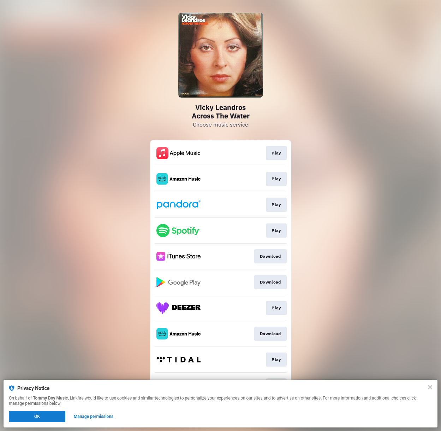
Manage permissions (94, 416)
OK (37, 416)
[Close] (430, 387)
